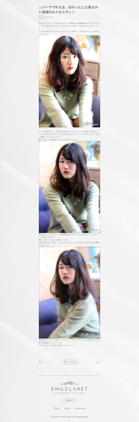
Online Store (80, 408)
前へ (40, 361)
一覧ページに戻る (69, 362)
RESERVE (69, 400)
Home (56, 408)
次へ (98, 361)
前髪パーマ (61, 239)
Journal (67, 408)
